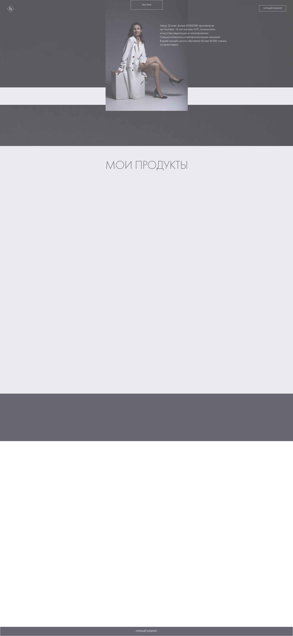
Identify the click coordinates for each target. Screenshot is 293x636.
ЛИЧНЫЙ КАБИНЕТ (272, 8)
